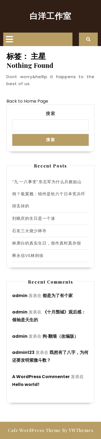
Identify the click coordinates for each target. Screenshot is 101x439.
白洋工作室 (50, 15)
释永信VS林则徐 (28, 255)
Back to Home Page (27, 101)
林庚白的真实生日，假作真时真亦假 (46, 243)
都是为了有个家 (58, 295)
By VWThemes (77, 430)
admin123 (23, 352)
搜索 (50, 113)
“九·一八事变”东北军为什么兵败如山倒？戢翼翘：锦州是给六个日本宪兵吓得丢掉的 (48, 194)
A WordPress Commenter (41, 377)
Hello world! (26, 384)
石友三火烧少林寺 (29, 231)
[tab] (9, 39)
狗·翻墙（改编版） (60, 336)
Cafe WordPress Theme (34, 430)
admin (19, 295)
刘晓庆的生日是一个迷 (33, 218)
